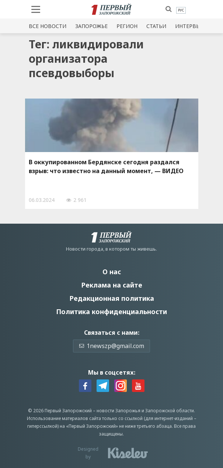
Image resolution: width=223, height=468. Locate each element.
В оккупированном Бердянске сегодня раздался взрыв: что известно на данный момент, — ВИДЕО (106, 166)
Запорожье (91, 26)
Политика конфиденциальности (111, 311)
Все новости (47, 26)
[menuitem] (181, 10)
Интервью (190, 26)
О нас (111, 271)
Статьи (156, 26)
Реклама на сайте (111, 285)
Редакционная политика (111, 298)
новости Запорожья (118, 410)
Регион (126, 26)
